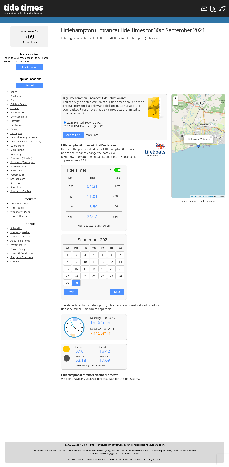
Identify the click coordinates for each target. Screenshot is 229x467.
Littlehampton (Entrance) (198, 139)
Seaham (15, 183)
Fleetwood (16, 125)
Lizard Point (17, 145)
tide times (23, 7)
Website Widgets (20, 211)
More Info (92, 135)
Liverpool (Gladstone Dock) (25, 141)
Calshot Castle (18, 104)
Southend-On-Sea (20, 191)
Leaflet (194, 196)
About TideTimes (20, 240)
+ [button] (176, 98)
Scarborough (17, 178)
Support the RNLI (155, 154)
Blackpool (15, 96)
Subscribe (16, 228)
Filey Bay (15, 120)
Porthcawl (16, 170)
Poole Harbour (18, 166)
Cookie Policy (17, 249)
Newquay (15, 154)
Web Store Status (20, 236)
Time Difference (19, 216)
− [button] (176, 103)
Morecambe (17, 149)
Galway (14, 129)
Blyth (13, 100)
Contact (14, 261)
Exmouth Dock (18, 116)
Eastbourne (17, 112)
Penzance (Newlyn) (21, 158)
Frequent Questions (21, 257)
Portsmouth (17, 174)
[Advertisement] (143, 67)
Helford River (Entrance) (24, 137)
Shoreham (16, 187)
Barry (13, 91)
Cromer (14, 108)
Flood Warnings (19, 203)
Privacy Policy (18, 244)
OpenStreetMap (207, 196)
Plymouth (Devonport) (22, 162)
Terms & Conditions (21, 253)
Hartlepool (16, 133)
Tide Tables (17, 207)
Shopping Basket (20, 232)
